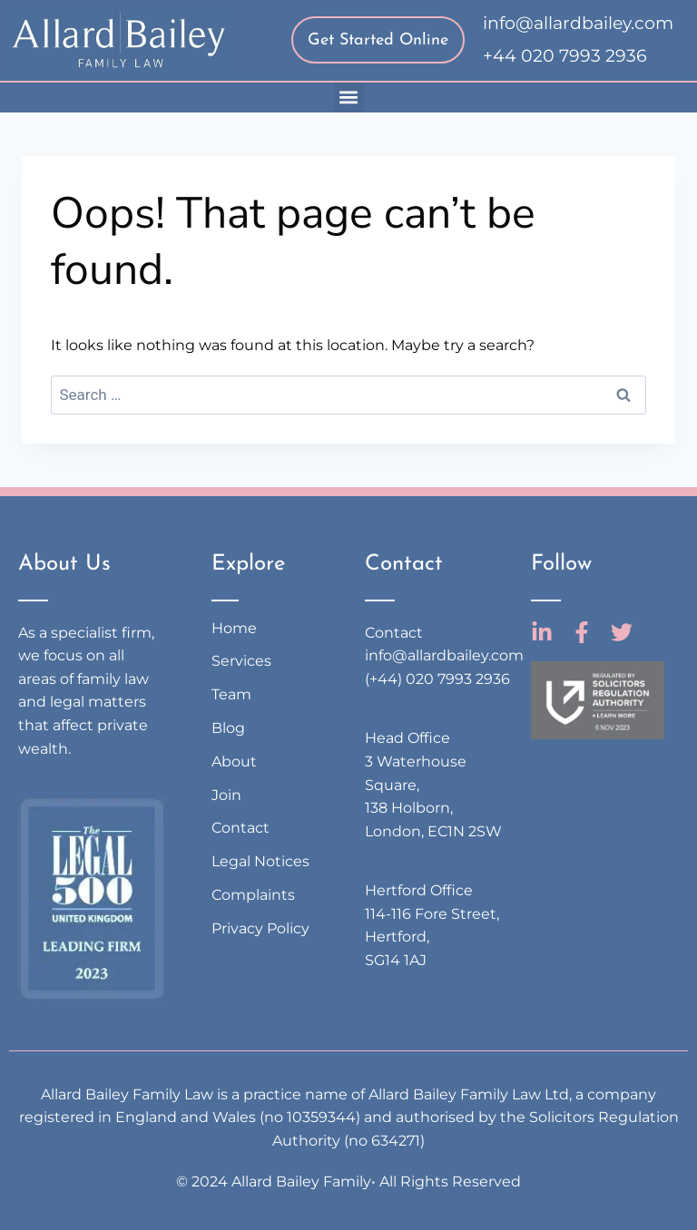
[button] (349, 97)
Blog (228, 728)
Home (234, 628)
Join (226, 795)
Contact (240, 827)
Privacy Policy (260, 928)
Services (241, 660)
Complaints (253, 894)
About (234, 761)
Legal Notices (260, 861)
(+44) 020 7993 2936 (437, 679)
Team (231, 694)
